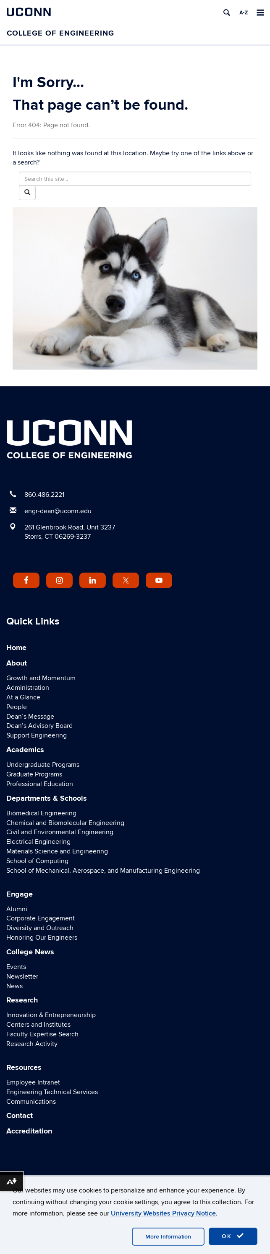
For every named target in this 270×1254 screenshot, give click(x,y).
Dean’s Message (30, 716)
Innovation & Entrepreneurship (51, 1015)
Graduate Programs (34, 774)
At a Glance (23, 697)
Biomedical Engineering (41, 813)
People (16, 707)
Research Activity (32, 1044)
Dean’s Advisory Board (39, 726)
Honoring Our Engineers (41, 937)
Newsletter (22, 976)
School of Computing (37, 861)
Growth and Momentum (41, 678)
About (16, 663)
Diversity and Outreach (39, 928)
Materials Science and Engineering (57, 851)
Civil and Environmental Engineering (59, 832)
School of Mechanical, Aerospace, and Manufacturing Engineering (103, 870)
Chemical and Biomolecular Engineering (65, 823)
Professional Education (39, 784)
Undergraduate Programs (42, 765)
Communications (31, 1101)
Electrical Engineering (38, 842)
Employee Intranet (33, 1082)
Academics (25, 750)
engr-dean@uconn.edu (58, 511)
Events (16, 967)
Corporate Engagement (40, 918)
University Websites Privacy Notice (163, 1213)
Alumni (16, 909)
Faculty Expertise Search (42, 1034)
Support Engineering (36, 735)
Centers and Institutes (38, 1024)
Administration (27, 688)
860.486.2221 (44, 495)
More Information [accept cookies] (168, 1236)
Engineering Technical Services (52, 1092)
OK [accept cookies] (233, 1236)
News (14, 986)
